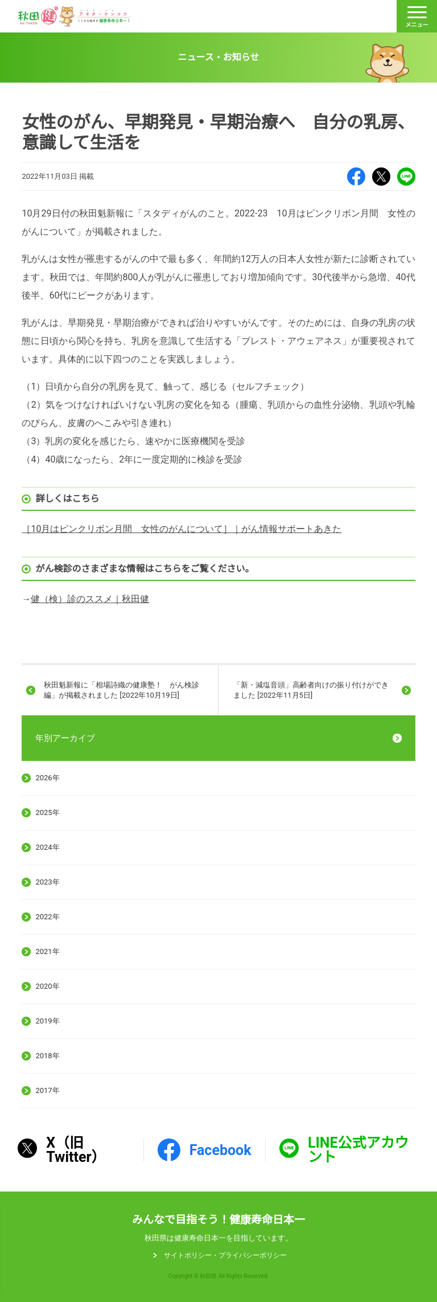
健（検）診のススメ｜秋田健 (90, 598)
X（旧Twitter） (381, 176)
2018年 (47, 1055)
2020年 (47, 986)
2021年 (47, 951)
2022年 (47, 916)
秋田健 (74, 16)
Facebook (356, 176)
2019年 (47, 1021)
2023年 (47, 882)
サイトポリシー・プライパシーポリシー (225, 1255)
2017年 (47, 1090)
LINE (406, 176)
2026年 (47, 777)
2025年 (47, 812)
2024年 (47, 847)
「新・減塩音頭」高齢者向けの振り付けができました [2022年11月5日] (311, 690)
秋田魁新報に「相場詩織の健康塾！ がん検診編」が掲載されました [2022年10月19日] (121, 690)
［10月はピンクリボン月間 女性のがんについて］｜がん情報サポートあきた (181, 528)
